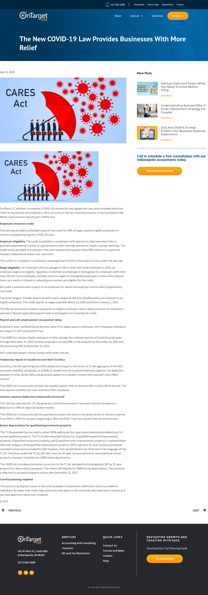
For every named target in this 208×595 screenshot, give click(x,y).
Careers (180, 4)
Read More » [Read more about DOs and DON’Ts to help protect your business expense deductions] (167, 140)
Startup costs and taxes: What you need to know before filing (183, 87)
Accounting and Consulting (79, 543)
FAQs (106, 560)
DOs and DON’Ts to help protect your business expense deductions (183, 131)
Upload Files (168, 4)
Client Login (153, 4)
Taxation (67, 548)
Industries (157, 15)
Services (136, 16)
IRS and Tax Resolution (76, 553)
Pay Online (139, 4)
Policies (116, 587)
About (118, 15)
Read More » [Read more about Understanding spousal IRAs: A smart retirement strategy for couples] (167, 118)
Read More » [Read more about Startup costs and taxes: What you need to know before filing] (167, 95)
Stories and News (113, 550)
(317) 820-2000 (26, 562)
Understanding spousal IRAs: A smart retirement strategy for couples (183, 109)
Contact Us (178, 15)
